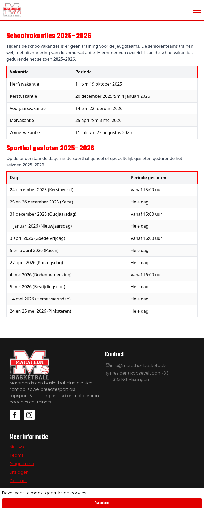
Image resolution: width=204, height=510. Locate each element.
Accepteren (102, 503)
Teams (17, 455)
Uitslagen (19, 472)
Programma (22, 464)
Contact (18, 481)
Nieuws (17, 447)
